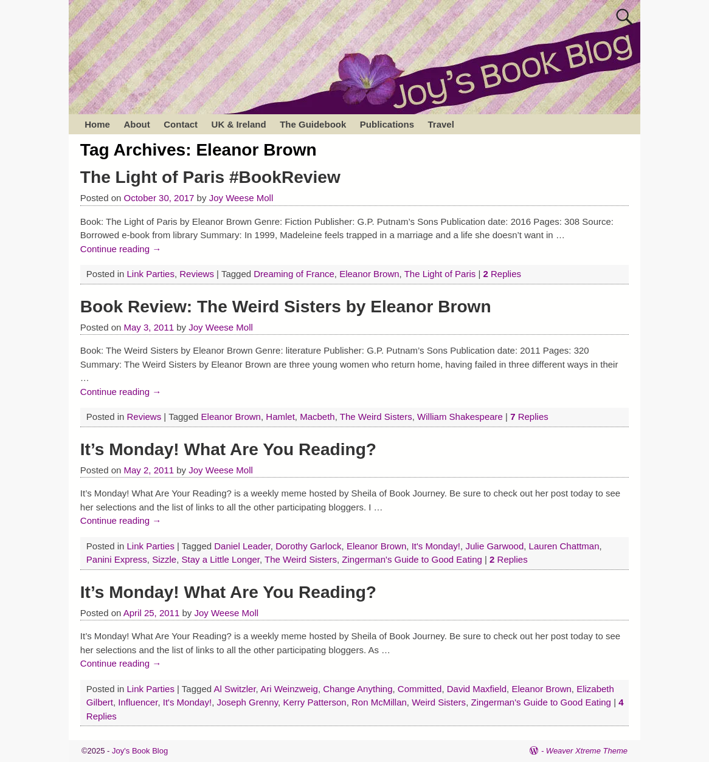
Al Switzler (234, 689)
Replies (502, 274)
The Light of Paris (440, 274)
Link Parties (151, 274)
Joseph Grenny (247, 702)
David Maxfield (477, 689)
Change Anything (357, 689)
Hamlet (280, 416)
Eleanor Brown (369, 274)
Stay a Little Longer (221, 559)
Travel (440, 124)
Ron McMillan (379, 702)
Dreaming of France (294, 274)
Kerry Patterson (314, 702)
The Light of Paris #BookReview (210, 177)
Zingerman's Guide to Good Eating (412, 559)
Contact (181, 124)
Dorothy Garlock (308, 546)
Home (97, 124)
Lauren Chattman (564, 546)
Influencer (137, 702)
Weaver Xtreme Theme (587, 750)
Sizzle (164, 559)
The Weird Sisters (376, 416)
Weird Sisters (439, 702)
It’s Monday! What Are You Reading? (228, 449)
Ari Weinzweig (289, 689)
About (136, 124)
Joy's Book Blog (140, 750)
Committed (420, 689)
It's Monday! (436, 546)
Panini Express (116, 559)
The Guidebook (313, 124)
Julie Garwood (494, 546)
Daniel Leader (242, 546)
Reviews (196, 274)
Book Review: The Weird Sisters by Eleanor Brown (285, 306)
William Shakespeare (460, 416)
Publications (387, 124)
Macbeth (317, 416)
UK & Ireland (239, 124)
